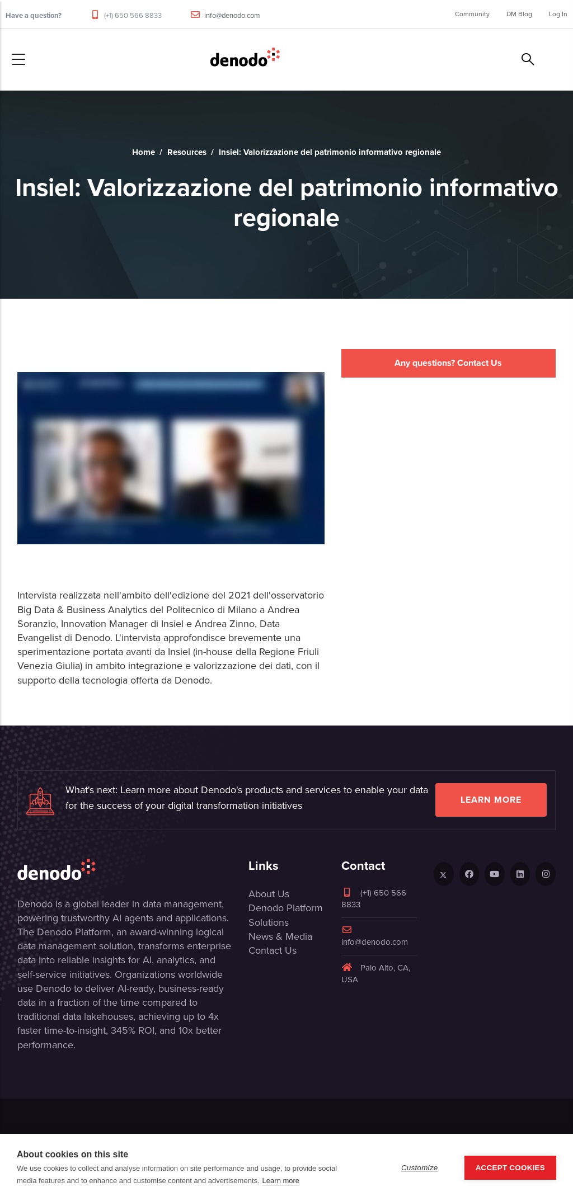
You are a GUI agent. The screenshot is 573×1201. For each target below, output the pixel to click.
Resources (186, 152)
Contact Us (272, 950)
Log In (558, 14)
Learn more (491, 799)
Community (472, 14)
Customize (419, 1168)
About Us (268, 894)
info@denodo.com (232, 15)
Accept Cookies (510, 1168)
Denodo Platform (285, 908)
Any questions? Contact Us (448, 362)
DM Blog (519, 14)
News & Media (280, 936)
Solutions (268, 922)
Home (143, 152)
